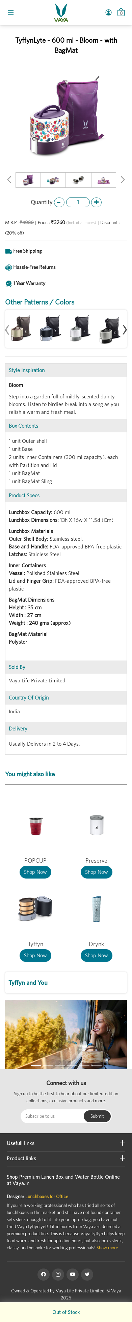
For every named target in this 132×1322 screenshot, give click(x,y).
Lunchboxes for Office (46, 1196)
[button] (9, 181)
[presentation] (7, 326)
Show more (107, 1247)
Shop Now (35, 872)
